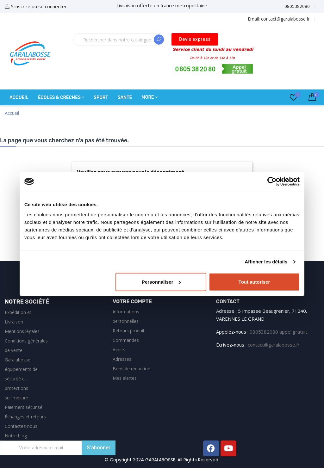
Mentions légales (22, 331)
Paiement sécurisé (23, 407)
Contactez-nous (21, 426)
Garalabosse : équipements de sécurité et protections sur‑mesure (21, 379)
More (147, 97)
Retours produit (129, 331)
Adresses (122, 359)
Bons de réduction (131, 369)
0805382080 (297, 6)
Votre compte (132, 302)
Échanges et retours (25, 417)
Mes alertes (125, 378)
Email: (279, 19)
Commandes (126, 340)
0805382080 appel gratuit (278, 332)
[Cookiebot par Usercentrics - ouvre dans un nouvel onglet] (272, 181)
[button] (194, 39)
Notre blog (16, 436)
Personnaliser (161, 281)
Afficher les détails (266, 261)
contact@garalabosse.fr (274, 345)
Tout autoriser (254, 281)
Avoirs (119, 350)
